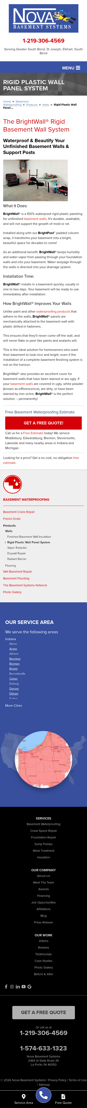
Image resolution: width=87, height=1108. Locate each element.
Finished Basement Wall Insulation (29, 537)
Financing (43, 896)
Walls (9, 531)
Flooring (10, 566)
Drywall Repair (16, 553)
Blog (43, 915)
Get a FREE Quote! (43, 423)
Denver (14, 688)
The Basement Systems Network (25, 585)
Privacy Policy (57, 1080)
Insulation (43, 857)
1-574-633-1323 (43, 1048)
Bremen (14, 664)
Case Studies (43, 961)
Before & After (43, 974)
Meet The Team (43, 882)
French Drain (11, 519)
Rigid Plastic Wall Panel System (28, 542)
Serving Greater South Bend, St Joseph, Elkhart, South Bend (43, 51)
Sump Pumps (43, 844)
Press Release (43, 922)
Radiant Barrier (16, 559)
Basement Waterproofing (26, 500)
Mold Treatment (43, 850)
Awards (43, 889)
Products (9, 526)
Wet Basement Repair (17, 571)
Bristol (13, 669)
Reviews (43, 947)
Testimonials (43, 954)
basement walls (35, 218)
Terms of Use (78, 1080)
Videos (43, 941)
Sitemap (44, 1084)
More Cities (13, 705)
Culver (13, 679)
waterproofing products (53, 311)
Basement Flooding (16, 578)
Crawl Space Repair (43, 830)
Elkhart (13, 693)
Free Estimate (33, 433)
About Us (43, 876)
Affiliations (43, 909)
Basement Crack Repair (19, 512)
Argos (13, 649)
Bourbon (15, 659)
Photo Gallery (12, 592)
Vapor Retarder (17, 548)
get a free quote (43, 1012)
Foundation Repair (43, 837)
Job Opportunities (43, 902)
